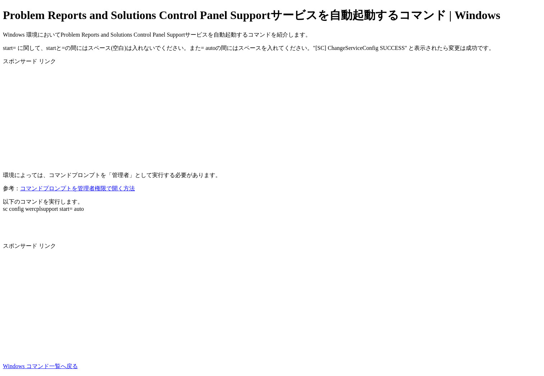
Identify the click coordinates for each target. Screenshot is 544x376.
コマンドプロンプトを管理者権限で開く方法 (77, 188)
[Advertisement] (218, 115)
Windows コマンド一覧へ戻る (40, 366)
